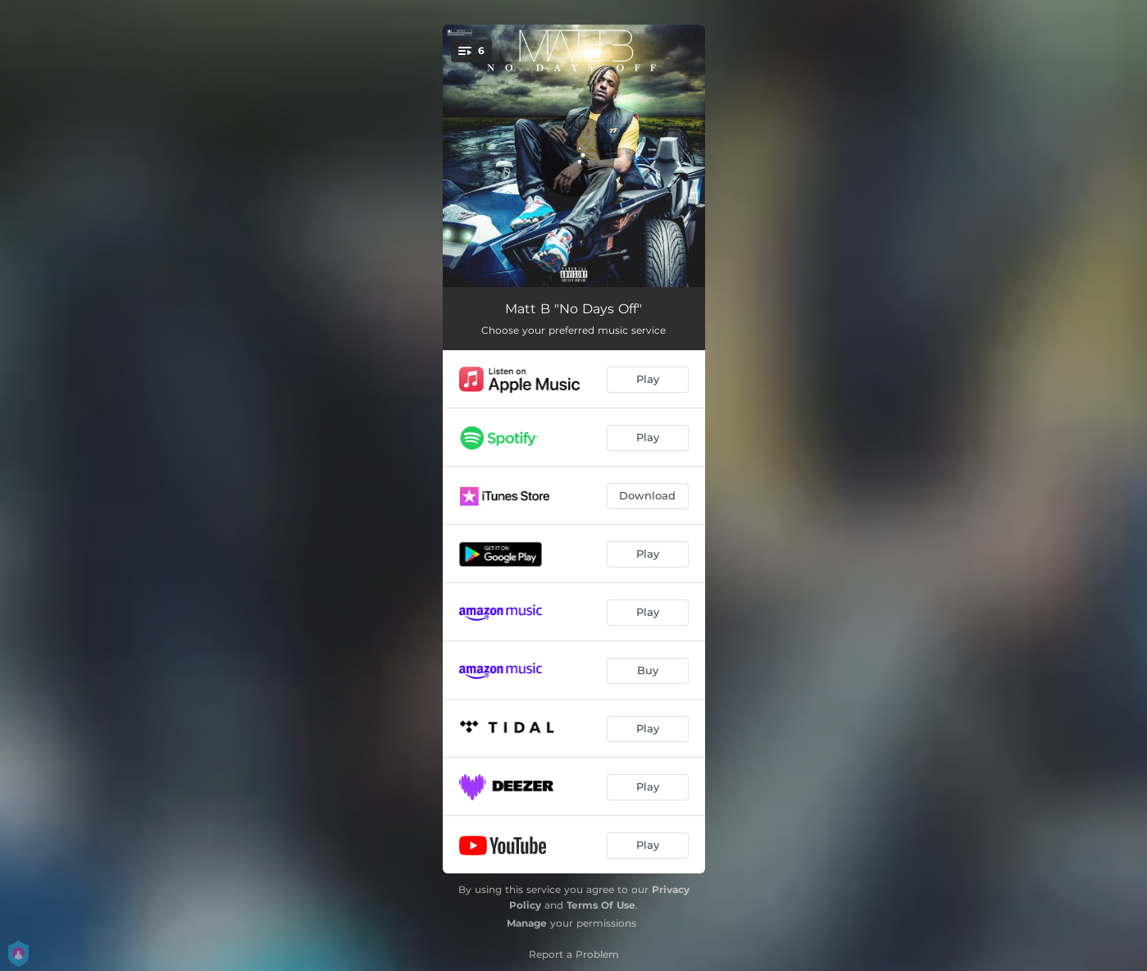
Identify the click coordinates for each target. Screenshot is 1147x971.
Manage (527, 923)
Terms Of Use (601, 905)
